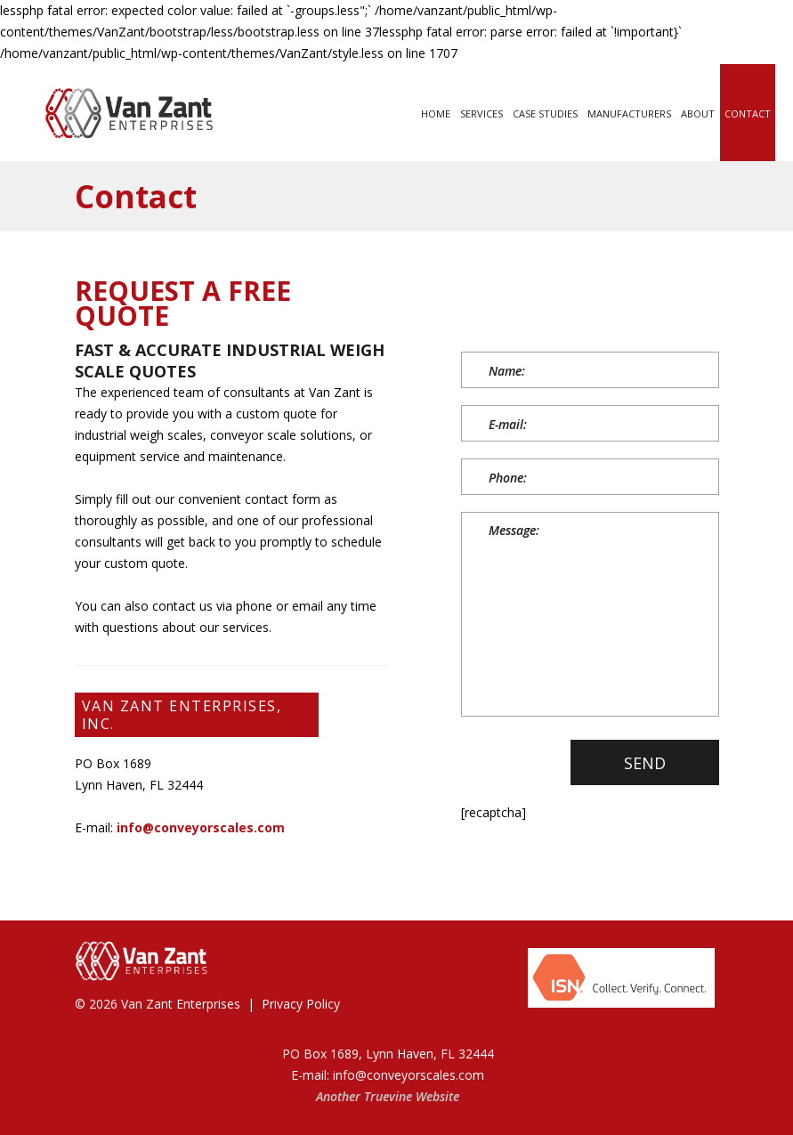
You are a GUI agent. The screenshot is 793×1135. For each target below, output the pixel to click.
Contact (747, 113)
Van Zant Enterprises (180, 1003)
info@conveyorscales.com (201, 827)
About (698, 113)
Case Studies (545, 113)
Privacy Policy (301, 1003)
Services (481, 113)
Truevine (388, 1096)
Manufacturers (629, 113)
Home (435, 113)
